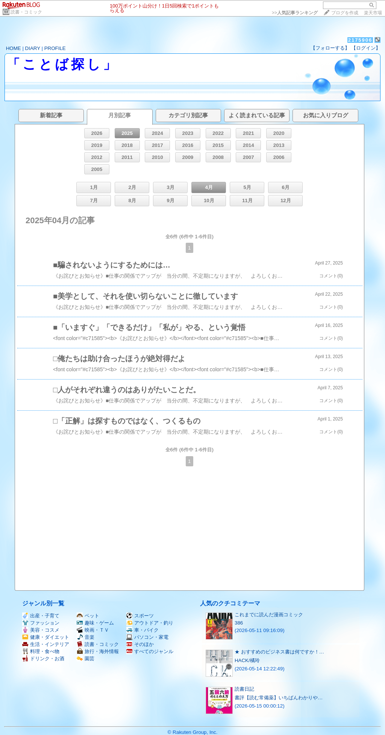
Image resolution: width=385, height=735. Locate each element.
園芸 (85, 658)
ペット (88, 616)
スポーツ (140, 616)
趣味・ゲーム (95, 623)
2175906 (360, 40)
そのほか (140, 644)
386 (239, 623)
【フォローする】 (330, 48)
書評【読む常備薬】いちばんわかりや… (279, 697)
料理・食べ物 (40, 651)
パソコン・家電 (147, 637)
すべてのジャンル (149, 651)
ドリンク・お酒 (43, 658)
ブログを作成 (344, 12)
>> (295, 12)
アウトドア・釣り (149, 623)
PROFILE (55, 48)
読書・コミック (26, 12)
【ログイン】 (365, 48)
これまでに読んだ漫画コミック (269, 614)
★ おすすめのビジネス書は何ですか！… (279, 652)
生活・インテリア (45, 644)
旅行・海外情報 (98, 651)
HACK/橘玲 (247, 660)
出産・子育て (40, 616)
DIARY (32, 48)
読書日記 (244, 689)
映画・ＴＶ (93, 630)
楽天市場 (373, 12)
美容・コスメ (40, 630)
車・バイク (142, 630)
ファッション (40, 623)
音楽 (85, 637)
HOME (13, 48)
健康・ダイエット (45, 637)
